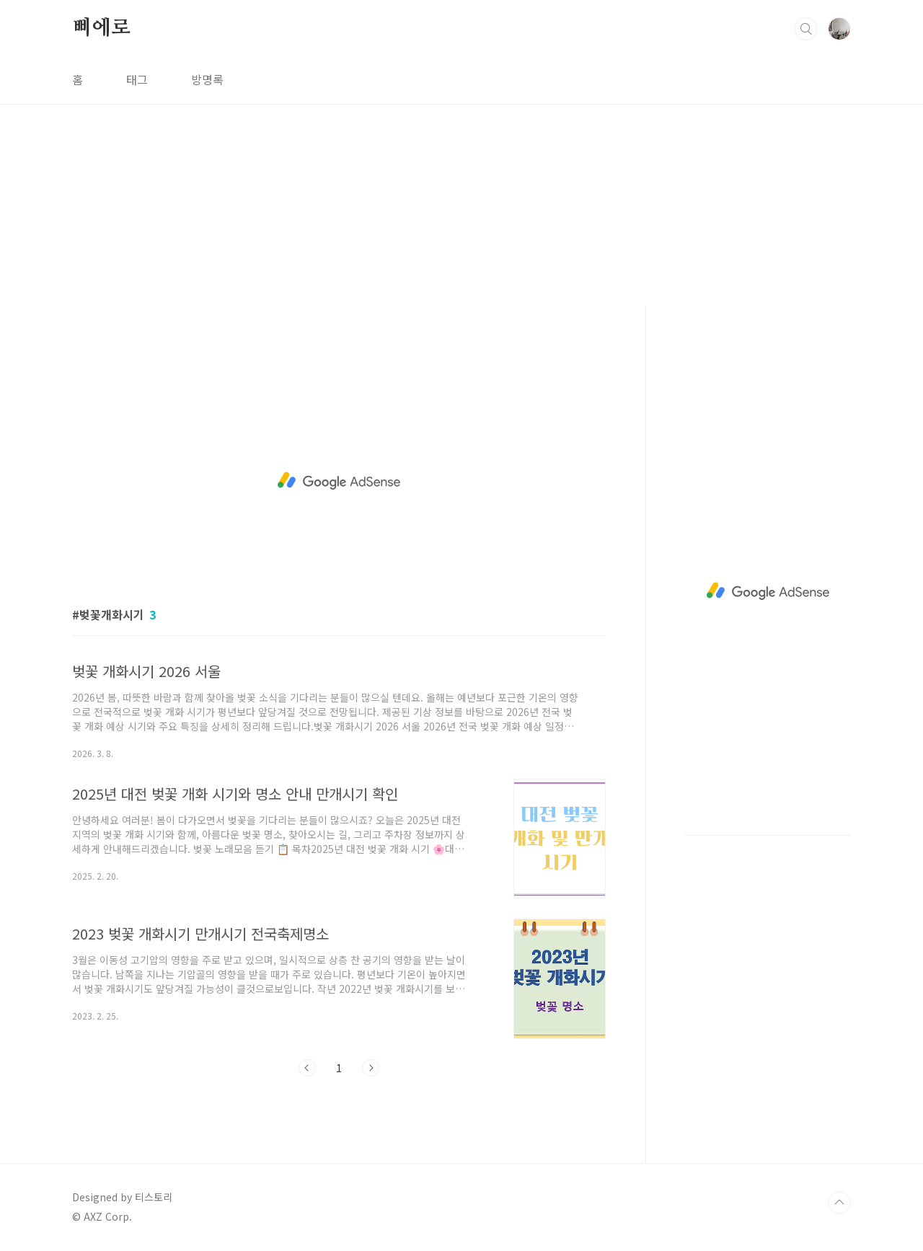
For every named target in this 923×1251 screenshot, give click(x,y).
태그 (137, 79)
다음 (370, 1068)
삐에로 (101, 28)
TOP (839, 1202)
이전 (307, 1068)
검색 (806, 29)
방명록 (207, 79)
